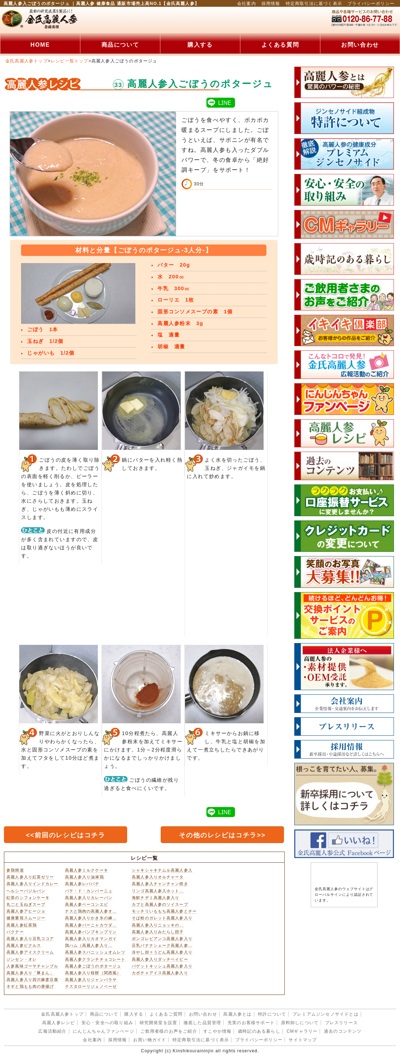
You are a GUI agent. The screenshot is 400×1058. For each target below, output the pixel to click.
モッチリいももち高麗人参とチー (164, 911)
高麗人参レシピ (58, 1022)
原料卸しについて (300, 1022)
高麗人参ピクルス (23, 945)
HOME (40, 45)
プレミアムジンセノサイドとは (325, 1014)
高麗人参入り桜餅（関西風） (93, 973)
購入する (200, 45)
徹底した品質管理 (202, 1022)
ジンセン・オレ (21, 959)
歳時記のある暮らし (259, 1031)
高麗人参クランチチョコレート (95, 959)
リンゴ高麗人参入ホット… (158, 891)
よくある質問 (280, 45)
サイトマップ (303, 1039)
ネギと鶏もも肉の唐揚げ (30, 986)
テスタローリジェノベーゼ (91, 986)
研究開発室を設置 (159, 1022)
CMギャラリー (302, 1031)
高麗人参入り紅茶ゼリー (30, 877)
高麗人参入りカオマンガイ (91, 938)
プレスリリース (341, 1022)
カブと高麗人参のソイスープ (160, 904)
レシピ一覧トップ (70, 60)
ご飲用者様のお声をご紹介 (168, 1031)
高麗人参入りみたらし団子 (158, 932)
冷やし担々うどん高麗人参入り (162, 952)
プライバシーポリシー (371, 3)
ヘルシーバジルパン (25, 891)
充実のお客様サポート (251, 1022)
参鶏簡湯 (15, 870)
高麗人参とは (237, 1014)
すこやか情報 (217, 1031)
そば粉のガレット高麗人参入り (162, 918)
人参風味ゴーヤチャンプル (32, 966)
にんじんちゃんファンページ (103, 1031)
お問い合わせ (360, 45)
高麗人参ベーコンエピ (86, 904)
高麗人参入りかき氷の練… (91, 918)
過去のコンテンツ (343, 1031)
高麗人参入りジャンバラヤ (91, 979)
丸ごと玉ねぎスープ (25, 904)
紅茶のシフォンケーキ (28, 897)
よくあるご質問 (166, 1014)
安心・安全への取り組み (107, 1022)
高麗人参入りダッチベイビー (160, 959)
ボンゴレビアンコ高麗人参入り (162, 938)
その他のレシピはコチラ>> (222, 835)
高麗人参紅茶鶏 (21, 925)
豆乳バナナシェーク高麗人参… (162, 945)
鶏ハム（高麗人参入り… (88, 945)
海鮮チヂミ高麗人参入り (155, 897)
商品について (120, 45)
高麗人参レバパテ (82, 884)
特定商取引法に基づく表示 (314, 3)
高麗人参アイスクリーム (30, 952)
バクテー (15, 932)
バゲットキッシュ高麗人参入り (162, 966)
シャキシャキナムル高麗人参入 (162, 870)
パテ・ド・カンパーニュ (88, 891)
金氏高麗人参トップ (26, 60)
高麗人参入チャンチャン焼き (160, 884)
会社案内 (246, 3)
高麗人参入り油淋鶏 (84, 877)
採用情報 (270, 3)
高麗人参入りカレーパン (88, 897)
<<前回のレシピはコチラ (65, 835)
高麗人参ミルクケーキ (86, 870)
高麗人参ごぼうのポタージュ (93, 966)
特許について (272, 1014)
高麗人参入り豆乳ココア (30, 938)
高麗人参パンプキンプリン (91, 932)
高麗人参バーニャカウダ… (91, 925)
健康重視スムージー (25, 918)
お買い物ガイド (149, 1039)
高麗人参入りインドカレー (32, 884)
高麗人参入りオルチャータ (158, 877)
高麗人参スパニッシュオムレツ (95, 952)
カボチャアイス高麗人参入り (160, 973)
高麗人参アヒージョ (25, 911)
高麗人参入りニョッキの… (158, 925)
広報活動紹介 (52, 1031)
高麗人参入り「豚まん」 (30, 973)
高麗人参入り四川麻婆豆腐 (32, 979)
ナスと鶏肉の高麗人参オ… (91, 911)
